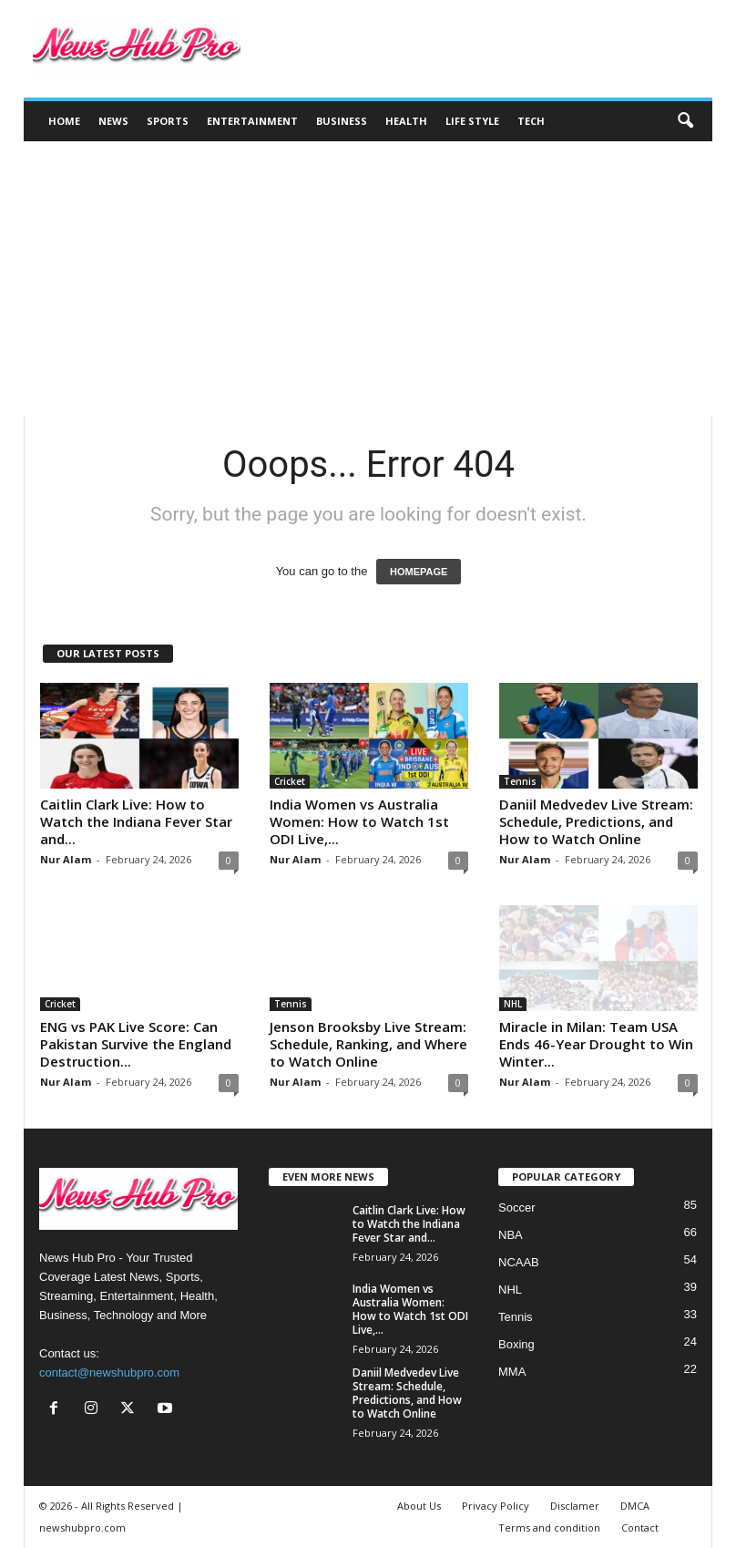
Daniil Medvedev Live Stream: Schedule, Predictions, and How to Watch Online (596, 821)
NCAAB (518, 1262)
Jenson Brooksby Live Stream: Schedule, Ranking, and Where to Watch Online (368, 1043)
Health (406, 121)
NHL (513, 1003)
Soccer (516, 1207)
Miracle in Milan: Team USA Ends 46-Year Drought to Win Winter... (596, 1043)
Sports (168, 121)
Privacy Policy (495, 1505)
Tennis (520, 781)
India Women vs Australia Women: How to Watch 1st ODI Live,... (359, 821)
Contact (640, 1527)
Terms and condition (549, 1527)
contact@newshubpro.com (109, 1372)
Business (341, 121)
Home (64, 121)
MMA (512, 1371)
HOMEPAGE (418, 571)
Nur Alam (65, 859)
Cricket (289, 781)
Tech (531, 121)
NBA (510, 1235)
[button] (685, 121)
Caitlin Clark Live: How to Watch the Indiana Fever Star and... (136, 821)
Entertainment (252, 121)
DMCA (634, 1505)
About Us (419, 1505)
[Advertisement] (368, 278)
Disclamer (574, 1505)
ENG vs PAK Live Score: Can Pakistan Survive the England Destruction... (135, 1043)
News (113, 121)
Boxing (516, 1344)
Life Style (472, 121)
